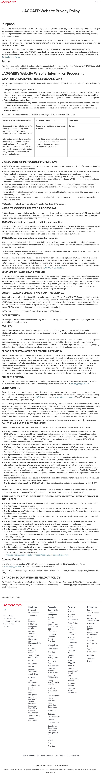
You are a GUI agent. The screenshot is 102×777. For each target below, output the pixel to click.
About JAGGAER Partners (71, 628)
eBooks (90, 637)
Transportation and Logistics (33, 656)
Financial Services (31, 632)
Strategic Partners (71, 638)
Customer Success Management (72, 690)
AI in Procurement (33, 681)
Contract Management (53, 656)
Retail (30, 646)
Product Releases (71, 656)
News (89, 646)
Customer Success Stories (91, 628)
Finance (31, 666)
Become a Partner (71, 616)
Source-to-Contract (52, 635)
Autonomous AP (52, 692)
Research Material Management (53, 670)
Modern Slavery (8, 624)
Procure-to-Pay (52, 662)
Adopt (50, 737)
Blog (89, 616)
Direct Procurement (33, 689)
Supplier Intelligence (52, 614)
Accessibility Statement (11, 621)
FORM (38, 397)
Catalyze (51, 714)
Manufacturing (33, 613)
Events (89, 661)
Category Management (53, 645)
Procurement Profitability (33, 707)
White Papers (92, 652)
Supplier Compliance (32, 719)
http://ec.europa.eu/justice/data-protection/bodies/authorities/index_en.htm (37, 555)
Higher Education (32, 620)
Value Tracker (53, 649)
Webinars (90, 658)
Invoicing (51, 688)
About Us (71, 665)
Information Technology (32, 670)
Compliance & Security (73, 672)
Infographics (92, 643)
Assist (50, 743)
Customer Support (71, 651)
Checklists (91, 623)
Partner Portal (73, 619)
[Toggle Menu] (99, 2)
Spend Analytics (51, 640)
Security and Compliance (52, 727)
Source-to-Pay (53, 610)
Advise (50, 740)
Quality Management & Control (53, 682)
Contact (6, 626)
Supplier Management (45, 755)
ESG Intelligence (32, 694)
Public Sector (33, 624)
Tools (89, 649)
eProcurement (53, 666)
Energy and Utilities (32, 628)
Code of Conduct (9, 618)
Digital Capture (53, 695)
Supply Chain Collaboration (53, 677)
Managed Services (71, 684)
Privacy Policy (8, 616)
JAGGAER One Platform (73, 680)
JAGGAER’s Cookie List (53, 268)
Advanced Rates (73, 755)
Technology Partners (72, 633)
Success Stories (71, 646)
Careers (71, 668)
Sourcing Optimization (33, 712)
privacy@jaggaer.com (80, 384)
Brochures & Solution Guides (93, 619)
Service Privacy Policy (11, 57)
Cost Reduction (34, 685)
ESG (69, 676)
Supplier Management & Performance (53, 624)
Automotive (32, 616)
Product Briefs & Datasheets (92, 634)
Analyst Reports (93, 613)
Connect (51, 720)
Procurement (33, 663)
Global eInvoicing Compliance (52, 705)
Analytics (51, 746)
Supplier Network (51, 618)
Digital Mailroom (51, 699)
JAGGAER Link (53, 722)
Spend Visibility (34, 716)
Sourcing (51, 652)
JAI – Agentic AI (54, 717)
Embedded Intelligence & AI (53, 732)
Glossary (90, 640)
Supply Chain (33, 674)
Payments (51, 710)
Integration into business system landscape (34, 700)
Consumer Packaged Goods (32, 650)
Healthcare (32, 636)
